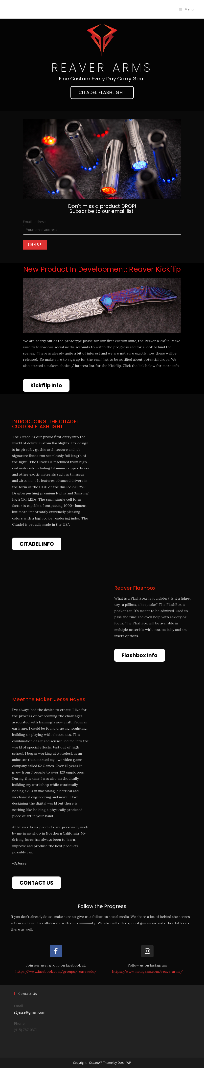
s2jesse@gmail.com (29, 1012)
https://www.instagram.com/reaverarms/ (147, 971)
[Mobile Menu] (186, 9)
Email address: (34, 221)
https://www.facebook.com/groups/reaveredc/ (55, 971)
